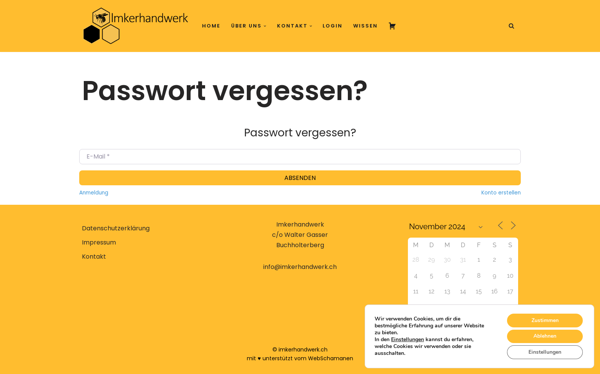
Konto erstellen (501, 192)
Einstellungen (407, 339)
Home (211, 25)
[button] (265, 26)
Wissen (365, 25)
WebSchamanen (330, 358)
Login (332, 25)
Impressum (99, 242)
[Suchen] (511, 26)
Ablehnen (544, 336)
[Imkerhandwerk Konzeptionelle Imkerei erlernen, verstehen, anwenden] (135, 26)
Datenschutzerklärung (116, 228)
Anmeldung (93, 192)
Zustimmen (544, 320)
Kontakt (94, 256)
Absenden (300, 177)
